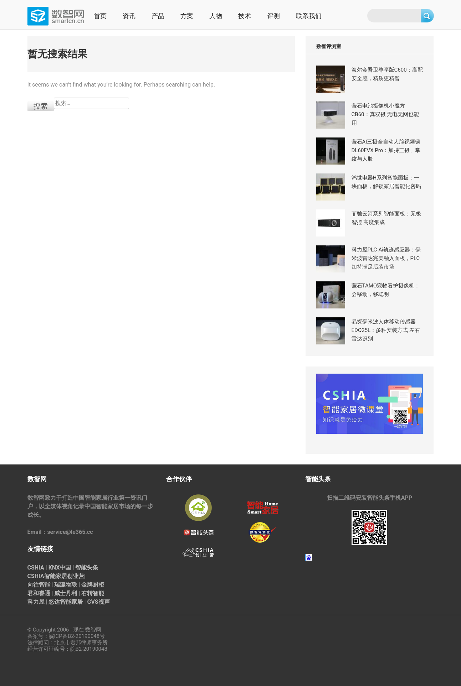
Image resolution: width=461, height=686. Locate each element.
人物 (215, 16)
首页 (100, 16)
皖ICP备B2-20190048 (74, 636)
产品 (158, 16)
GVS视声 (98, 601)
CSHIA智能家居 (47, 576)
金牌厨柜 (92, 584)
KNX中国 (59, 567)
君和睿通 (38, 593)
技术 (244, 16)
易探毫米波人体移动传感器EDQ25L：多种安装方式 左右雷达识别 (386, 330)
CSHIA (35, 567)
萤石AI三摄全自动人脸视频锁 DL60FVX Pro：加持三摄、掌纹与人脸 (386, 150)
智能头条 (86, 567)
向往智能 (38, 584)
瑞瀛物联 (65, 584)
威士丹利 (65, 593)
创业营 (75, 576)
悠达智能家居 (65, 601)
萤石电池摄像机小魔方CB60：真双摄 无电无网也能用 (385, 114)
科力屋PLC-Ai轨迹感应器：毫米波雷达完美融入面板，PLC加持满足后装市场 (386, 258)
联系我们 (309, 16)
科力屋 (36, 601)
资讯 (129, 16)
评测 (273, 16)
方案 (186, 16)
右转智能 (92, 593)
